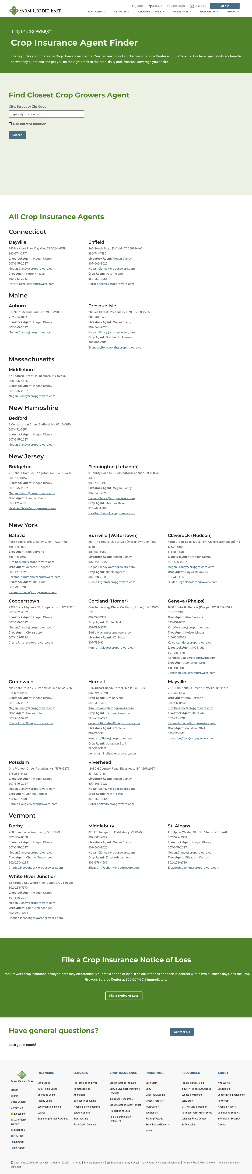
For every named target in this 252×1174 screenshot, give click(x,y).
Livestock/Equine (155, 1094)
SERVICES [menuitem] (120, 11)
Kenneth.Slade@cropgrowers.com (33, 592)
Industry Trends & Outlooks (196, 1088)
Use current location (29, 124)
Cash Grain (151, 1082)
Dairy (148, 1088)
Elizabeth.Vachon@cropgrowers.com (114, 867)
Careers (222, 1124)
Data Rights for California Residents (161, 1162)
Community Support (229, 1112)
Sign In (14, 1089)
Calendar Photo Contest (194, 1118)
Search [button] (137, 6)
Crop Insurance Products (123, 1082)
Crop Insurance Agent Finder (125, 1104)
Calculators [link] (155, 6)
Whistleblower (208, 1162)
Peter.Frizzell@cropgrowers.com (31, 284)
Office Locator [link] (176, 6)
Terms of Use (190, 1162)
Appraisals (79, 1094)
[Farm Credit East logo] (35, 10)
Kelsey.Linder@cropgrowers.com (191, 642)
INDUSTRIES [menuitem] (181, 11)
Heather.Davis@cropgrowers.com (32, 508)
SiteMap (77, 1162)
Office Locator (18, 1101)
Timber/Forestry (155, 1100)
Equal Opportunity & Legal (123, 1162)
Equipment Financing (49, 1106)
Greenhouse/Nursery (157, 1124)
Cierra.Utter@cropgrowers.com (31, 642)
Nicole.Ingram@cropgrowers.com (111, 582)
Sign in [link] (224, 5)
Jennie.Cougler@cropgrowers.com (33, 804)
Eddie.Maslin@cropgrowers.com (110, 632)
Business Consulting (85, 1100)
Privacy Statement (94, 1162)
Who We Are (224, 1082)
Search (14, 1095)
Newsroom (223, 1100)
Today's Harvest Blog (192, 1082)
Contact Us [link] (198, 6)
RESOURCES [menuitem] (208, 11)
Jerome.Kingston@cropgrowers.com (34, 577)
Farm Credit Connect (85, 1124)
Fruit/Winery (153, 1106)
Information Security (229, 1118)
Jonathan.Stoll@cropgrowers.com (191, 673)
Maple (149, 1130)
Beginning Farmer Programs (52, 1118)
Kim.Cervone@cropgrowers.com (31, 562)
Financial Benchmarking (87, 1106)
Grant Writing (81, 1118)
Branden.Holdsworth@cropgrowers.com (116, 347)
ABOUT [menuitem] (232, 11)
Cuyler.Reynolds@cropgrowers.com (193, 582)
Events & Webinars (191, 1094)
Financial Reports (227, 1106)
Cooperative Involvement (231, 1094)
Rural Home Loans (47, 1088)
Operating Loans (46, 1094)
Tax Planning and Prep (85, 1082)
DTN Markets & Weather (194, 1106)
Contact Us (17, 1107)
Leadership (224, 1088)
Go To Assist (188, 1124)
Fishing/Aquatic (154, 1118)
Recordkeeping (82, 1088)
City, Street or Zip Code (27, 107)
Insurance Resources (121, 1098)
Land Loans (43, 1082)
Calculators (187, 1100)
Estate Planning (82, 1112)
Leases (41, 1112)
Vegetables (152, 1112)
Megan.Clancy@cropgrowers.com (32, 268)
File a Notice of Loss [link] (124, 995)
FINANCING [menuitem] (96, 11)
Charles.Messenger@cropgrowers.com (36, 867)
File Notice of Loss (120, 1110)
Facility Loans (44, 1100)
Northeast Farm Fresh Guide (196, 1112)
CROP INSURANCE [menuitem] (150, 11)
